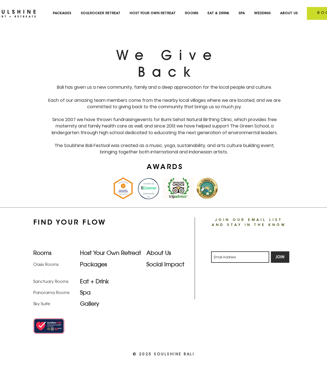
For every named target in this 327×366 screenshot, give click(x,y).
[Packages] (100, 264)
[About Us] (165, 252)
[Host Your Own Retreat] (111, 252)
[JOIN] (280, 257)
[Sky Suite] (52, 303)
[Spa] (100, 292)
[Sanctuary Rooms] (52, 281)
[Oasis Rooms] (53, 264)
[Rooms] (53, 252)
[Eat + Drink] (100, 281)
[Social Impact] (166, 264)
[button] (287, 13)
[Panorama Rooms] (52, 292)
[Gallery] (111, 303)
